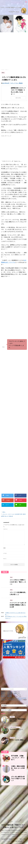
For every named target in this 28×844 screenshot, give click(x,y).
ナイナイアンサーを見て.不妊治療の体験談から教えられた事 (18, 605)
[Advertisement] (14, 50)
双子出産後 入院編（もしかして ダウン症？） (18, 757)
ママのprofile (17, 821)
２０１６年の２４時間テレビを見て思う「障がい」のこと (18, 582)
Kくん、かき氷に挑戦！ (17, 740)
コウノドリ (4, 514)
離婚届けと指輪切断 (6, 691)
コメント (5, 529)
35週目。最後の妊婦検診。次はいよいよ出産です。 (18, 768)
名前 (4, 548)
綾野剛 (2, 516)
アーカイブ (4, 703)
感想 (21, 514)
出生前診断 (17, 514)
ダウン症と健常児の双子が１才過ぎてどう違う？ (18, 778)
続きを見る (18, 97)
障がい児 (6, 516)
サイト (4, 558)
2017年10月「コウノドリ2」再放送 (12, 83)
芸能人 (3, 512)
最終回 (24, 514)
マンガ (12, 514)
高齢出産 (11, 516)
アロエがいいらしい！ (16, 729)
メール (4, 553)
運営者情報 (10, 821)
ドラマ (9, 514)
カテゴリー (4, 708)
